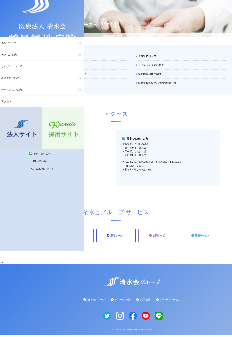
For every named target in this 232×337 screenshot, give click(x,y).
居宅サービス (118, 236)
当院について (9, 43)
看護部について (10, 79)
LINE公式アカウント (16, 129)
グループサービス (170, 301)
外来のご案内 (9, 55)
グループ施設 (122, 301)
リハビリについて (11, 67)
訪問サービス (160, 236)
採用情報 (145, 301)
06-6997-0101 (16, 145)
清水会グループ (96, 301)
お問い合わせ (16, 137)
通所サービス (75, 236)
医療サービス (202, 236)
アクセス (6, 103)
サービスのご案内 (11, 91)
